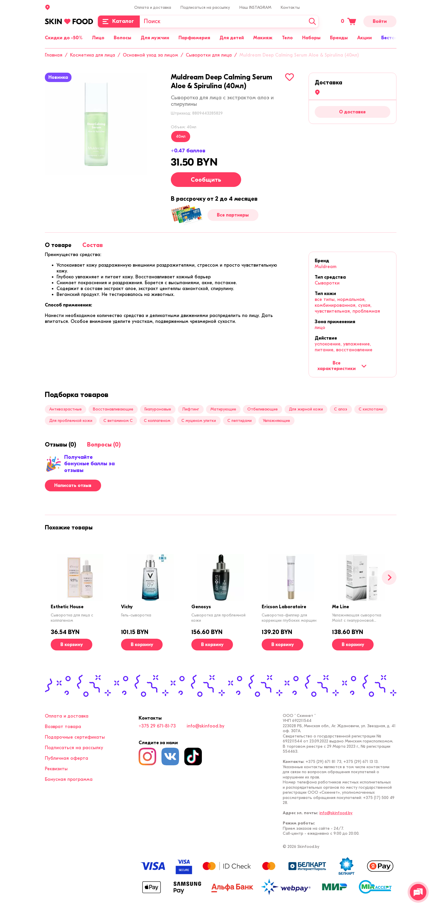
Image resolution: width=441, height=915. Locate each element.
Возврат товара (63, 726)
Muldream (325, 266)
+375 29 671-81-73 (157, 726)
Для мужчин (155, 37)
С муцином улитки (198, 420)
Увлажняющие (276, 420)
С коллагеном (157, 420)
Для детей (231, 37)
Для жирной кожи (306, 409)
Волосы (122, 37)
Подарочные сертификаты (75, 737)
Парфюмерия (194, 37)
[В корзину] (71, 644)
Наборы (311, 37)
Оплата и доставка (152, 7)
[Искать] (312, 22)
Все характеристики (341, 365)
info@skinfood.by (205, 726)
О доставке (352, 112)
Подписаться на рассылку (205, 7)
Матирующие (223, 409)
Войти (380, 21)
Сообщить (206, 179)
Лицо (98, 37)
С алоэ (340, 409)
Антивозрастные (65, 409)
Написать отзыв (72, 485)
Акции (364, 37)
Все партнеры (233, 215)
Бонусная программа (69, 779)
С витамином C (118, 420)
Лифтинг (190, 409)
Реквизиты (56, 768)
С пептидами (239, 420)
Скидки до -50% (64, 37)
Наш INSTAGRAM (255, 7)
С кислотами (371, 409)
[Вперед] (389, 577)
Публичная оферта (66, 758)
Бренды (339, 37)
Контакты (290, 7)
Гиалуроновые (157, 409)
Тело (287, 37)
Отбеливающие (262, 409)
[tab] (58, 245)
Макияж (263, 37)
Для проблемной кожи (70, 420)
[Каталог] (119, 22)
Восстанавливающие (113, 409)
